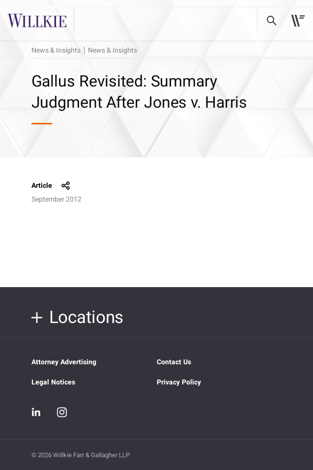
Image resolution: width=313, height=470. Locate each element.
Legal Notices (53, 382)
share (65, 185)
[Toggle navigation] (298, 21)
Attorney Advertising (63, 362)
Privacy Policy (179, 382)
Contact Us (174, 362)
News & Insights (56, 50)
